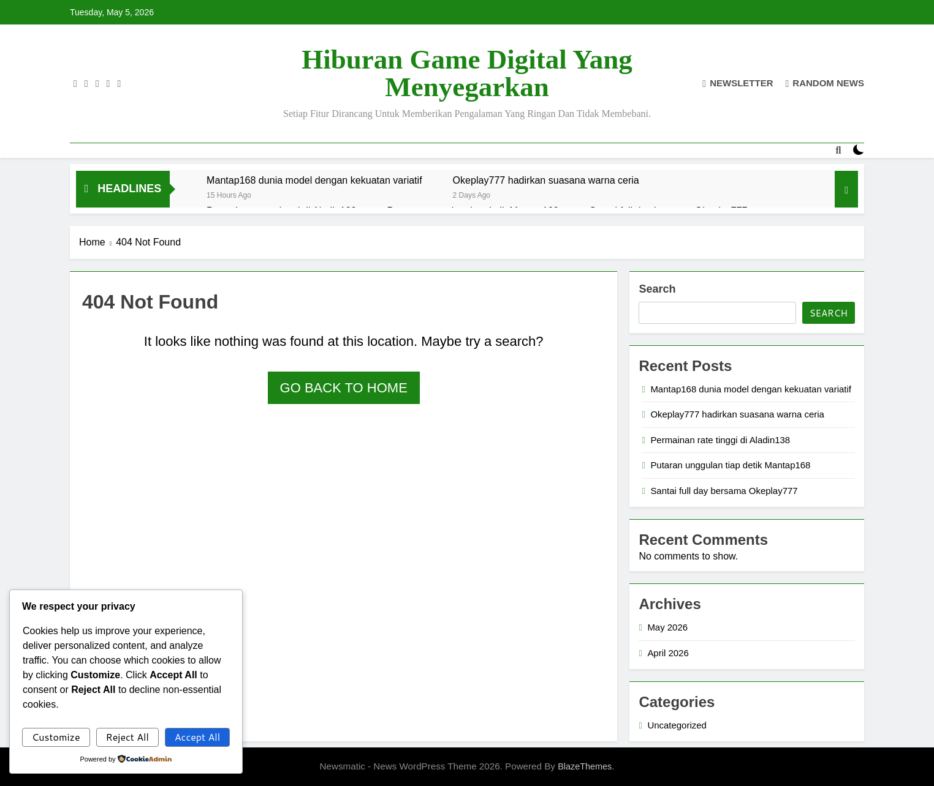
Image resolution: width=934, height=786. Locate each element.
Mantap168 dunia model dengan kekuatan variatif (314, 179)
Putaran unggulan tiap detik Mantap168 (730, 465)
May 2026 (667, 627)
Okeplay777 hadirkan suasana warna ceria (546, 179)
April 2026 (667, 653)
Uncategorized (676, 725)
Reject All (126, 737)
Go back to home (344, 387)
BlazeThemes (585, 766)
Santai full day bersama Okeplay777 (723, 490)
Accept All (197, 737)
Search (657, 289)
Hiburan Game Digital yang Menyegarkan (467, 73)
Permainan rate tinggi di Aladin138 (720, 440)
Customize (56, 737)
